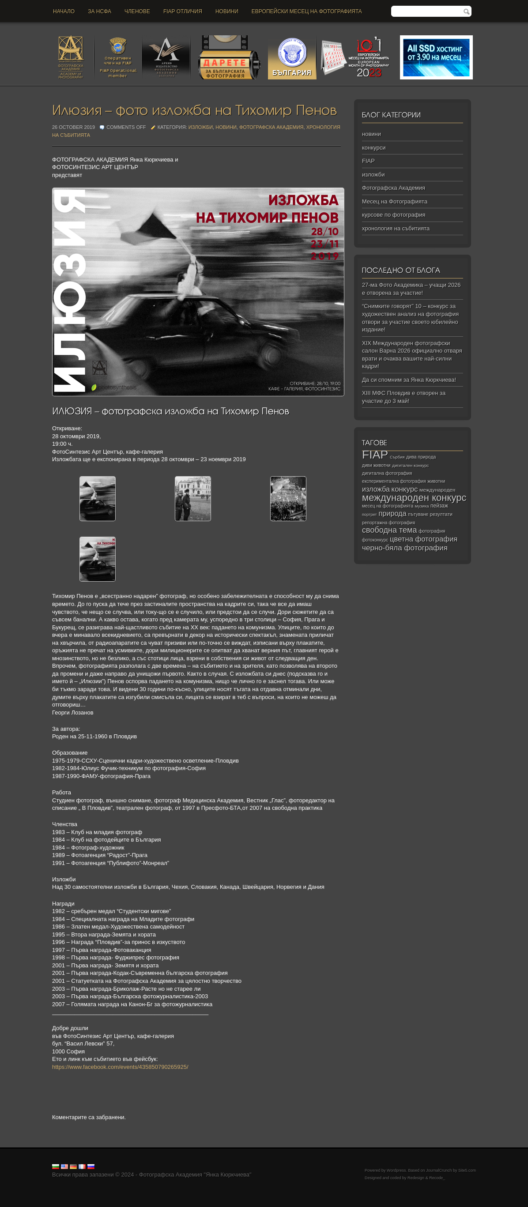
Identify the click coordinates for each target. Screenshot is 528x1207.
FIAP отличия (182, 11)
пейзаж (439, 506)
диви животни (376, 465)
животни (436, 481)
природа (392, 513)
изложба (376, 489)
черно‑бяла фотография (405, 548)
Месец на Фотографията (394, 201)
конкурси (373, 147)
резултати (441, 514)
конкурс (405, 489)
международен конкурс (414, 497)
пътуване (418, 514)
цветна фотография (423, 539)
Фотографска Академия (271, 127)
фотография (432, 531)
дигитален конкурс (410, 465)
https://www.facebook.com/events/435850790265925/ (120, 1067)
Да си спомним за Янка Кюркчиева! (409, 379)
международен (437, 490)
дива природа (421, 456)
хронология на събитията (396, 228)
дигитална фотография (387, 473)
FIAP (368, 161)
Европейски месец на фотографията (307, 11)
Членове (137, 11)
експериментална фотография (394, 481)
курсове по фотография (394, 214)
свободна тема (389, 530)
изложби (201, 127)
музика (422, 506)
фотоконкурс (375, 540)
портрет (369, 514)
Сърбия (397, 457)
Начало (64, 11)
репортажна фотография (388, 522)
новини (226, 11)
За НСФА (99, 11)
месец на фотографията (387, 506)
